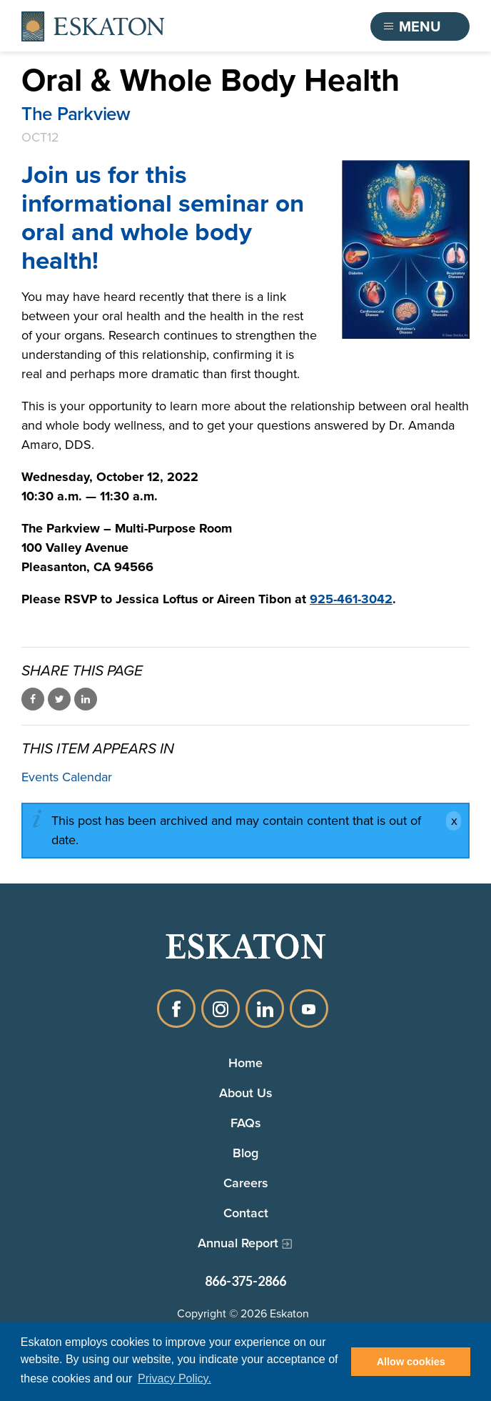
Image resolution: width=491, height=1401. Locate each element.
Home (245, 1062)
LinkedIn (265, 1008)
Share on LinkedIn (85, 699)
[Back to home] (92, 26)
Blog (245, 1153)
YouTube (309, 1008)
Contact (245, 1213)
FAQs (246, 1123)
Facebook (176, 1008)
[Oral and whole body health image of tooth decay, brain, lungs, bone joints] (406, 249)
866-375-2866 (245, 1281)
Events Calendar (66, 777)
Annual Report (238, 1243)
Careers (245, 1183)
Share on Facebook (32, 699)
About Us (246, 1093)
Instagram (220, 1008)
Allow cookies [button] (411, 1361)
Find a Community (282, 26)
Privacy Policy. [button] (174, 1378)
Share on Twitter (59, 699)
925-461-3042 (351, 599)
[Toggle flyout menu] (420, 26)
